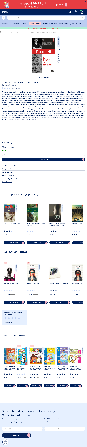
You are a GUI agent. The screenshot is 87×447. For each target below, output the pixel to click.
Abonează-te (63, 23)
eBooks (15, 32)
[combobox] (46, 18)
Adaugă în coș (17, 243)
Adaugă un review (9, 322)
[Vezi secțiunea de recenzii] (6, 88)
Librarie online (7, 32)
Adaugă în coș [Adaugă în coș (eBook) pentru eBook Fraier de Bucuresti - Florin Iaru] (61, 159)
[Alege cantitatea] (43, 154)
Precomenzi (16, 23)
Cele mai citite (5, 23)
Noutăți (24, 23)
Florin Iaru (14, 85)
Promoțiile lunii (35, 23)
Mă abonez (21, 435)
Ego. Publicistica (10, 179)
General (27, 32)
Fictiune (21, 32)
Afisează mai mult (7, 181)
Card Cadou (53, 23)
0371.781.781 (75, 23)
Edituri (45, 23)
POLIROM (8, 175)
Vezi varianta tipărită (43, 77)
